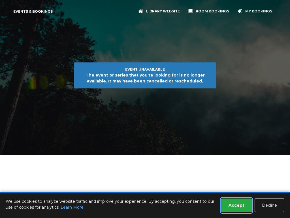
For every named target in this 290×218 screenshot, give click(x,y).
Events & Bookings (33, 11)
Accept (236, 205)
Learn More (72, 207)
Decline (269, 205)
